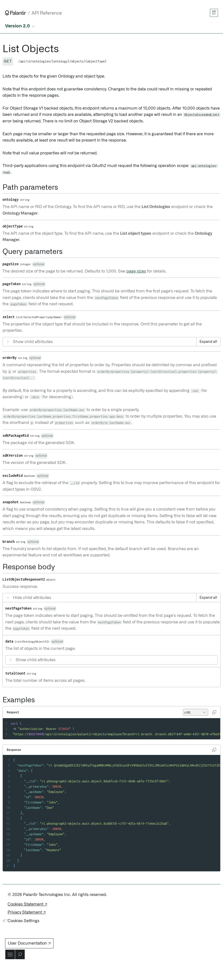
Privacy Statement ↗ (27, 912)
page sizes (136, 271)
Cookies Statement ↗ (27, 904)
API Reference (47, 13)
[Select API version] (20, 26)
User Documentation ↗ (29, 943)
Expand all (208, 342)
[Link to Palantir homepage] (15, 12)
